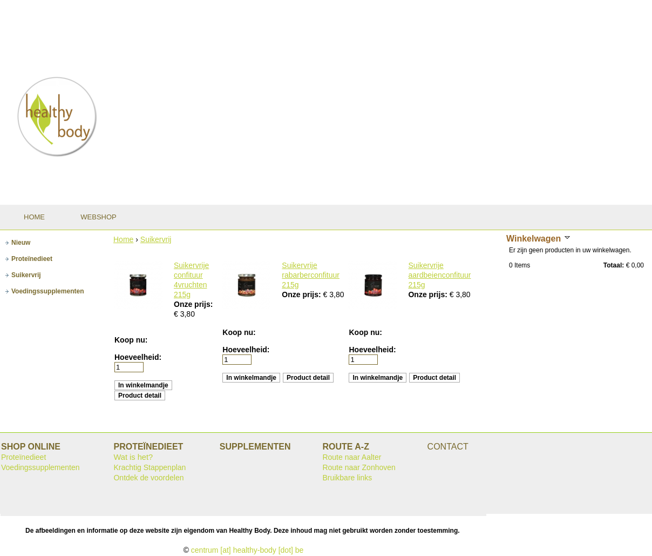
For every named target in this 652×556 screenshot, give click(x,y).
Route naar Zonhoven (358, 467)
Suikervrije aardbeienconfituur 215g (439, 275)
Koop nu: (130, 340)
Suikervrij (156, 239)
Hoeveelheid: (137, 357)
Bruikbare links (347, 477)
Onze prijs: (193, 304)
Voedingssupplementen (40, 467)
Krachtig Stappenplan (149, 467)
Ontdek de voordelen (148, 477)
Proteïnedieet (23, 457)
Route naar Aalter (351, 457)
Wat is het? (133, 457)
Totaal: (613, 265)
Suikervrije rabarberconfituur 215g (310, 275)
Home (123, 239)
